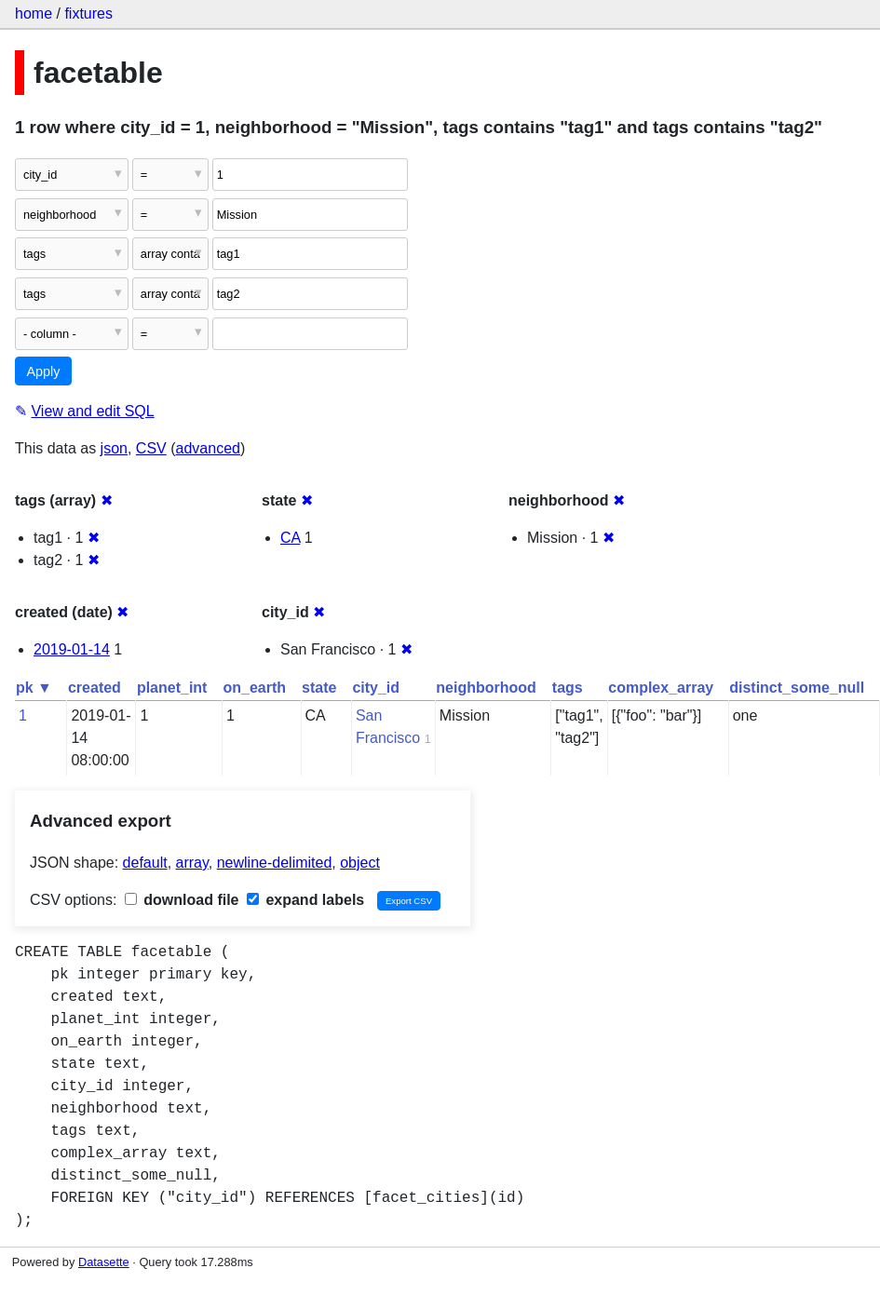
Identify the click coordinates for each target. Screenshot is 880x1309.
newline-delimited (274, 862)
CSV (151, 448)
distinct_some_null (796, 687)
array (192, 862)
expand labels (305, 900)
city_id (375, 687)
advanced (208, 448)
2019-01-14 (72, 649)
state (319, 687)
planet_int (172, 687)
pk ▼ (34, 687)
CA (290, 538)
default (145, 862)
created (94, 687)
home (33, 13)
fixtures (88, 13)
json (114, 448)
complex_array (660, 687)
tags (567, 687)
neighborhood (486, 687)
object (360, 862)
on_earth (254, 687)
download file (182, 900)
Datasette (103, 1262)
